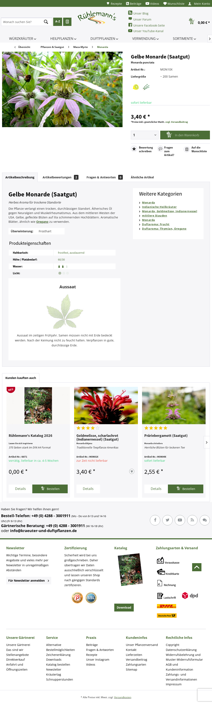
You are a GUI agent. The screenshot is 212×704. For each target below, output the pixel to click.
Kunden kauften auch (20, 378)
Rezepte (114, 3)
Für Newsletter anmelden (28, 580)
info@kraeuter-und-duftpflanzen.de (43, 530)
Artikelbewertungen (60, 177)
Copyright (172, 645)
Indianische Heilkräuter (159, 207)
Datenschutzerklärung (181, 650)
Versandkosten (122, 697)
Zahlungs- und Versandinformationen (181, 676)
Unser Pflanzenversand (142, 645)
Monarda (148, 202)
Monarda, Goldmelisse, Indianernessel (169, 211)
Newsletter (53, 669)
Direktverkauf (15, 659)
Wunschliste (173, 4)
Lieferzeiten (134, 655)
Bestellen (50, 488)
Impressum (174, 684)
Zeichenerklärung (58, 655)
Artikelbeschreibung (19, 177)
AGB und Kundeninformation (179, 667)
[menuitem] (114, 3)
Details (20, 488)
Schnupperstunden (59, 679)
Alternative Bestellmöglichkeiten (60, 647)
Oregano (42, 222)
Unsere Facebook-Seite (146, 25)
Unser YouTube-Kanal (146, 31)
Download (124, 607)
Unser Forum (139, 19)
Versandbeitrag (136, 659)
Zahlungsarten (136, 664)
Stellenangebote (17, 655)
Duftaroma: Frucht (156, 224)
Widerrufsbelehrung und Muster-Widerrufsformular (184, 657)
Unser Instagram (97, 659)
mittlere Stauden (154, 215)
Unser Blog (138, 13)
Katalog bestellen (58, 664)
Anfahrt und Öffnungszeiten (17, 667)
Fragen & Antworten (105, 177)
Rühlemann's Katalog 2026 (30, 436)
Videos (152, 4)
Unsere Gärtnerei (18, 645)
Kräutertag (53, 674)
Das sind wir (14, 650)
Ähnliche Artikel (142, 177)
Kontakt (131, 650)
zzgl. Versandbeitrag (176, 121)
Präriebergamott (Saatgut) (166, 436)
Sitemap (131, 669)
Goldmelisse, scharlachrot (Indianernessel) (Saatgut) (97, 438)
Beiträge (133, 4)
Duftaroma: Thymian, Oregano (164, 228)
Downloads (53, 659)
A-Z (57, 21)
